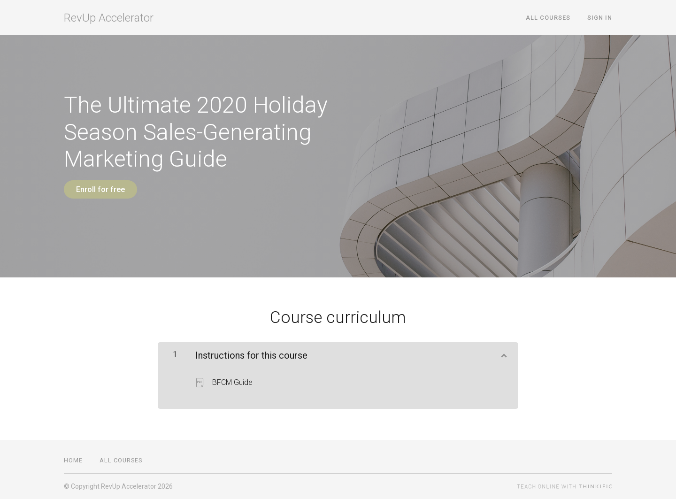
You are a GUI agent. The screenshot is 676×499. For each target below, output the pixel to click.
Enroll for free (100, 189)
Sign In (599, 17)
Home (73, 460)
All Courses (548, 17)
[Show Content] (503, 353)
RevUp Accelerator (109, 17)
